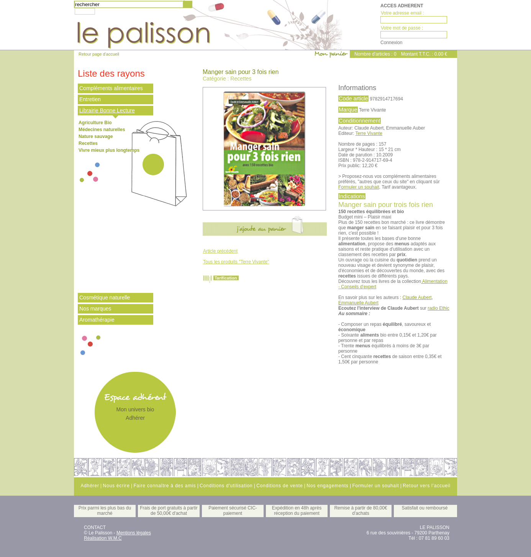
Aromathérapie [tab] (97, 320)
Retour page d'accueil (99, 54)
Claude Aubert (416, 297)
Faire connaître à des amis (164, 485)
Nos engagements (327, 485)
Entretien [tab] (90, 99)
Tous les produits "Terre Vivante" (236, 262)
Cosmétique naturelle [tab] (104, 297)
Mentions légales (133, 533)
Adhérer (135, 418)
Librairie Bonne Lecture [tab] (107, 110)
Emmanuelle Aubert (358, 303)
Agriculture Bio (95, 122)
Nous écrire (116, 485)
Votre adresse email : (402, 13)
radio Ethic (438, 308)
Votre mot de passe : (402, 28)
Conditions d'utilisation (226, 485)
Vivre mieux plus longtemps (109, 150)
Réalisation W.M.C (103, 538)
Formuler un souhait (358, 187)
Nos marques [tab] (95, 309)
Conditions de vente (279, 485)
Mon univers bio (135, 409)
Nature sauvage (96, 136)
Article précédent (220, 251)
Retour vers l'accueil (426, 485)
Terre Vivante (368, 133)
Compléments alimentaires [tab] (111, 88)
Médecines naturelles (102, 129)
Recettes (88, 143)
